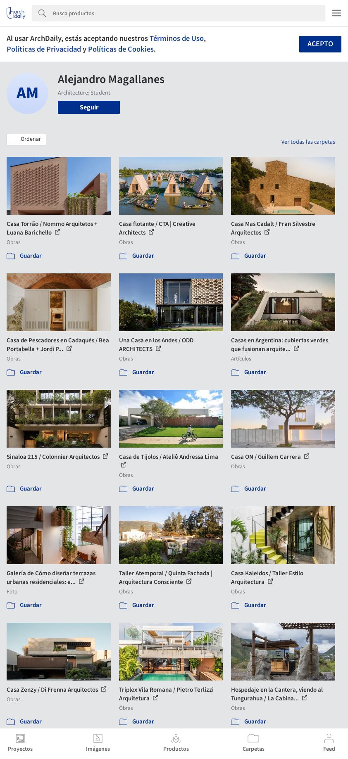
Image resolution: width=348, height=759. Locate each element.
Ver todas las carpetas (308, 142)
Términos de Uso (177, 38)
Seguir (89, 107)
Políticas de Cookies (121, 49)
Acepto (320, 44)
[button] (26, 139)
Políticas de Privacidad (44, 49)
